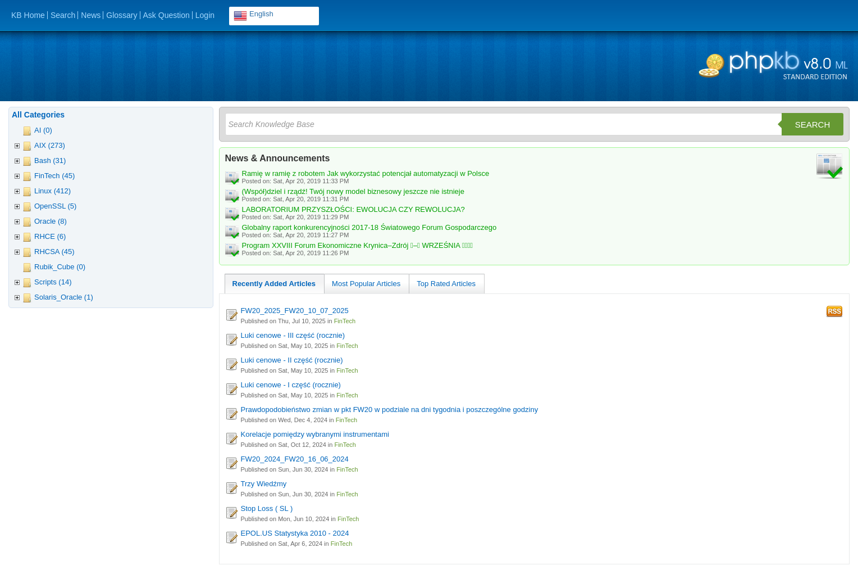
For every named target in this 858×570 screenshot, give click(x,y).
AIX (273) (49, 145)
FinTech (345, 321)
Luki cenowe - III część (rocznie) (293, 335)
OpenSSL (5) (55, 206)
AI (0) (43, 130)
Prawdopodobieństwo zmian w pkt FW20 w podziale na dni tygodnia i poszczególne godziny (389, 409)
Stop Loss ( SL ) (267, 508)
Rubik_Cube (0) (59, 267)
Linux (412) (52, 191)
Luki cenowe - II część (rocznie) (292, 360)
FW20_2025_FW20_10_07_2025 (295, 310)
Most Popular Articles (366, 283)
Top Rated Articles (446, 283)
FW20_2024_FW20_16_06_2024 (295, 459)
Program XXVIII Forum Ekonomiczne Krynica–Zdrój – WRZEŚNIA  (357, 245)
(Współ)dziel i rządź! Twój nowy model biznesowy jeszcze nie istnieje (353, 191)
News (91, 15)
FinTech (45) (54, 175)
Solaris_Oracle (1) (63, 297)
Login (204, 15)
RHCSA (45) (54, 251)
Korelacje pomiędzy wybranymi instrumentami (315, 434)
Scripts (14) (52, 282)
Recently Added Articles (274, 283)
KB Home (28, 15)
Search (63, 15)
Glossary (121, 15)
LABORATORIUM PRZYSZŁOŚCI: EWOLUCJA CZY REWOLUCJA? (353, 209)
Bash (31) (50, 160)
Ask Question (166, 15)
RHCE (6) (50, 236)
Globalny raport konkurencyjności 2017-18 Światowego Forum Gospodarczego (369, 227)
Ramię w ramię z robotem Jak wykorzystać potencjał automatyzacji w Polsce (366, 173)
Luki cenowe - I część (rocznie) (291, 385)
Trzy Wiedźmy (264, 483)
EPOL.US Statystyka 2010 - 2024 (295, 533)
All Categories (38, 114)
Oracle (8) (50, 221)
